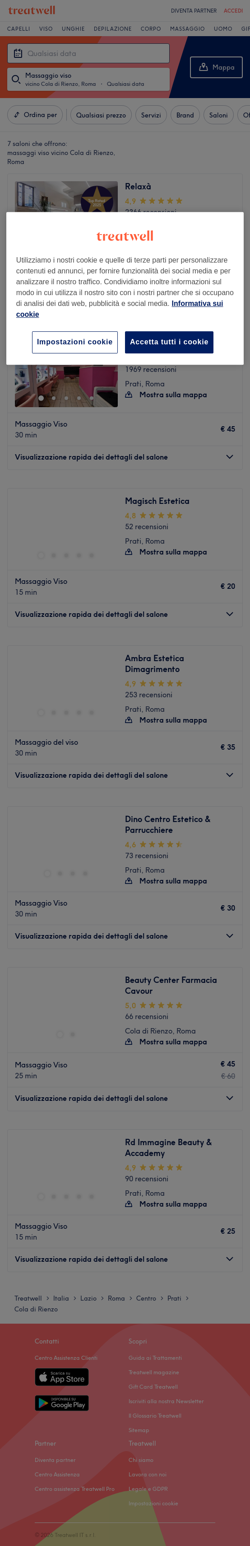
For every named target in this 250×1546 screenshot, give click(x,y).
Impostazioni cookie (75, 342)
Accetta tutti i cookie (169, 342)
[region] (125, 288)
